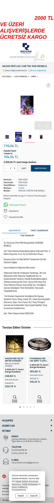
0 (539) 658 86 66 (19, 449)
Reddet (21, 496)
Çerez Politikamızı (20, 487)
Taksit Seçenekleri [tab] (39, 230)
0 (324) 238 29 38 (19, 453)
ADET (24, 168)
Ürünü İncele (14, 399)
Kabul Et (34, 496)
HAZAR (21, 188)
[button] (47, 125)
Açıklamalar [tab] (14, 230)
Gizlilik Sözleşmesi (30, 484)
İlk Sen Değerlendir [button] (37, 70)
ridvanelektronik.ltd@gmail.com (25, 462)
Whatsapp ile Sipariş (15, 204)
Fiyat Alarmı (11, 211)
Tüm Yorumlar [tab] (27, 235)
